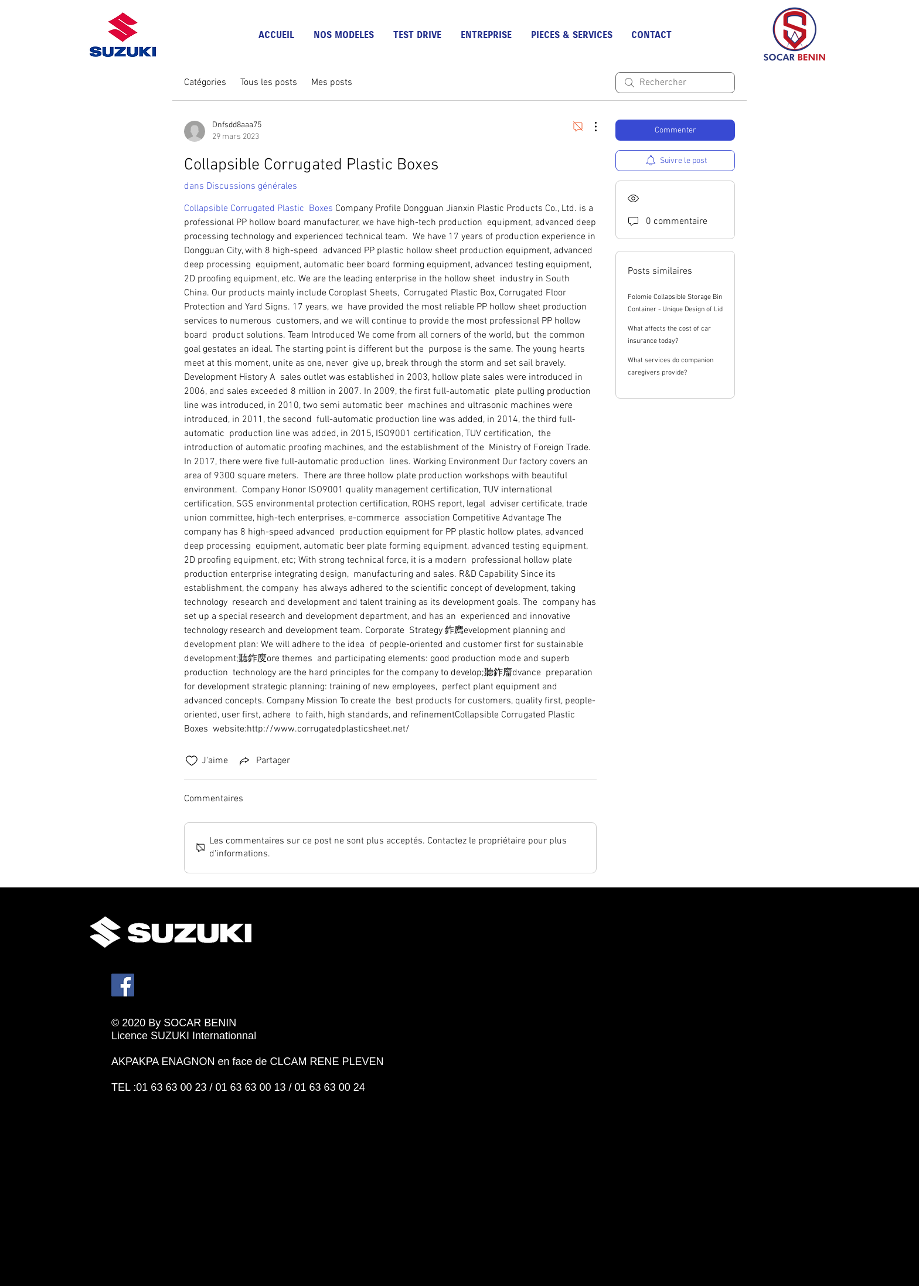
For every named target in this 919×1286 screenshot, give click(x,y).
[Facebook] (122, 985)
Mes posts (331, 83)
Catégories (205, 83)
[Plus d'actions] (590, 127)
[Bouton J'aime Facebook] (164, 1100)
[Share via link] (263, 761)
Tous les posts (268, 83)
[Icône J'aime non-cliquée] (191, 761)
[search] (675, 82)
